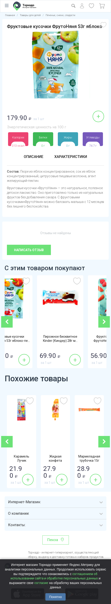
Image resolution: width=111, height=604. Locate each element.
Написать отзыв (29, 250)
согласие (41, 583)
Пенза (52, 540)
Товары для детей (30, 15)
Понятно (55, 597)
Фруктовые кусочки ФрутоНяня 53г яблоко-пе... (30, 339)
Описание (33, 157)
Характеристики (70, 157)
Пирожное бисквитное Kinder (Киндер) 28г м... (81, 339)
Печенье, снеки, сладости (60, 15)
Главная (10, 15)
